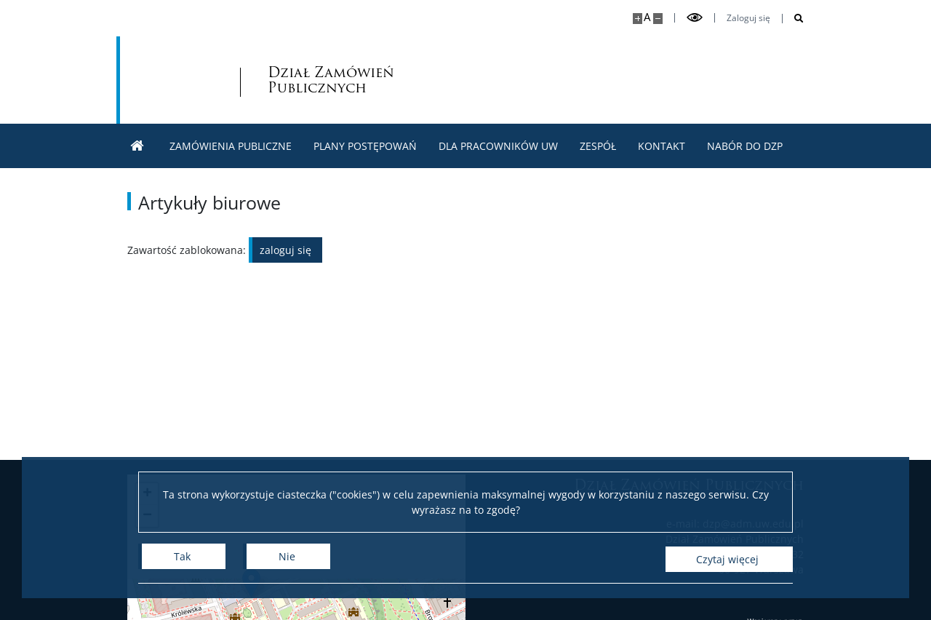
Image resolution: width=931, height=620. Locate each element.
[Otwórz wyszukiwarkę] (793, 18)
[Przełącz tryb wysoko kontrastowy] (695, 18)
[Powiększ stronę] (637, 18)
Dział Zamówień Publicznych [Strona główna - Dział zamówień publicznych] (267, 80)
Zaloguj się (748, 18)
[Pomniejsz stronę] (658, 18)
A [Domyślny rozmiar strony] (647, 17)
